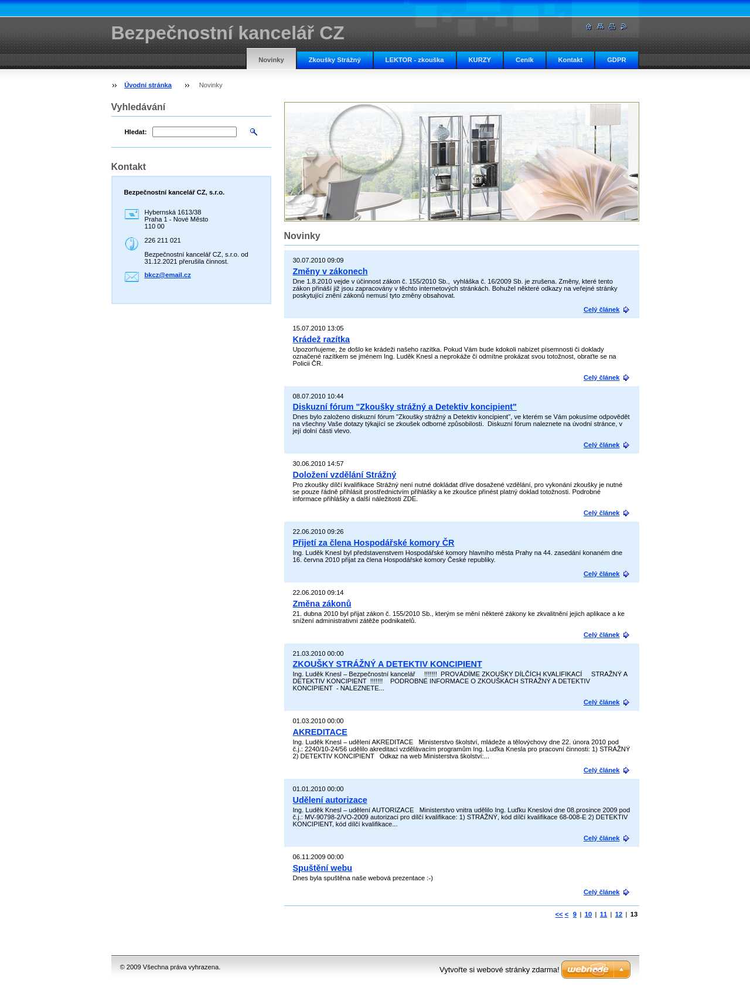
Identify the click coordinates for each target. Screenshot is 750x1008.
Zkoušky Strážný (335, 59)
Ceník (524, 59)
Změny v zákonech (330, 271)
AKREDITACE (320, 732)
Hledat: (136, 131)
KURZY (480, 59)
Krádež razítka (321, 339)
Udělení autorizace (330, 800)
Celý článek (602, 309)
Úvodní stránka (148, 84)
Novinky (271, 59)
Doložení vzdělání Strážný (345, 474)
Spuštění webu (323, 868)
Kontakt (570, 59)
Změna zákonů (322, 603)
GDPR (616, 59)
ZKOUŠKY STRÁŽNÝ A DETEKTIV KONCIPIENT (387, 664)
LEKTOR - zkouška (415, 59)
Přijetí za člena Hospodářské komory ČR (374, 542)
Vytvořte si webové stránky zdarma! (499, 969)
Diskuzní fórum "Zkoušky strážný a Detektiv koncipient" (405, 406)
